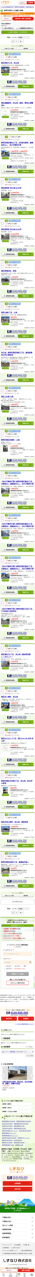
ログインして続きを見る (17, 983)
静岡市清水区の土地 (20, 1128)
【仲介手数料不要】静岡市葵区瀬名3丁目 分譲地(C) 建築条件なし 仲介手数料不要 (17, 483)
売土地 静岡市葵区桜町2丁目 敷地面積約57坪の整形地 (16, 354)
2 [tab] (15, 1094)
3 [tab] (17, 1094)
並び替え (20, 37)
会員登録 (30, 2)
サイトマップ (7, 1245)
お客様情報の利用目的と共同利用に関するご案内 (18, 1253)
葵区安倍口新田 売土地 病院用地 (14, 822)
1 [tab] (12, 1094)
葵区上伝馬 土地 (7, 397)
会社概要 (17, 1245)
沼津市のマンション (24, 1138)
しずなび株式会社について (25, 1024)
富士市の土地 (18, 1140)
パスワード (6, 959)
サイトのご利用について (11, 1250)
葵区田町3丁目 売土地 (10, 63)
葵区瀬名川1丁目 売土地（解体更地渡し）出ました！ (16, 655)
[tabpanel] (17, 1078)
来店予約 (9, 1018)
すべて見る (29, 1047)
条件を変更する (9, 28)
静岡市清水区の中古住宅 (24, 1121)
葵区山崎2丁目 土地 (9, 312)
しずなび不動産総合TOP (7, 7)
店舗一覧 (26, 1245)
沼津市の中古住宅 (7, 1126)
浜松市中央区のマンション (10, 1130)
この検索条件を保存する (25, 28)
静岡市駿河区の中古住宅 (21, 1123)
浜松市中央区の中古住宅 (9, 1138)
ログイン (22, 2)
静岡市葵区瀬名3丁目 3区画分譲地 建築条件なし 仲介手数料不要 (17, 144)
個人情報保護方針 (27, 1250)
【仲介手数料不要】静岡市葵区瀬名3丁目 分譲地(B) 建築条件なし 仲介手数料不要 (17, 525)
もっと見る (30, 1055)
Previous (3, 1075)
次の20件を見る (17, 901)
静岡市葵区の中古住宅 (8, 1121)
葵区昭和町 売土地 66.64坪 (11, 188)
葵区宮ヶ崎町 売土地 (9, 697)
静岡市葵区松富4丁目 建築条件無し (15, 862)
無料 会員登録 (26, 1270)
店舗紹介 (26, 1018)
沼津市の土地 (19, 1145)
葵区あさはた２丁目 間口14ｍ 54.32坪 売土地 (17, 740)
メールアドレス (7, 950)
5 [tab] (23, 1094)
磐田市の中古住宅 (7, 1140)
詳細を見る (25, 86)
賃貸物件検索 (6, 1229)
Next (32, 1075)
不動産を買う (6, 1217)
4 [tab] (20, 1094)
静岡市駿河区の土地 (8, 1145)
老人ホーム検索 (7, 1225)
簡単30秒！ (23, 18)
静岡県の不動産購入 (20, 7)
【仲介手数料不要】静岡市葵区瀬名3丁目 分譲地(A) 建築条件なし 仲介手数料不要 (17, 567)
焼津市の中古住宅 (19, 1142)
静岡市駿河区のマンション (10, 1135)
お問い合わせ (16, 1247)
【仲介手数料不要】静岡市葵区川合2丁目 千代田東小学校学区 (17, 610)
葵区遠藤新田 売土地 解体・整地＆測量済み (17, 104)
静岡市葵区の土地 (19, 1126)
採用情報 (6, 1247)
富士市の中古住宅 (7, 1123)
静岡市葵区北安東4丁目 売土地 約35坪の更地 (16, 782)
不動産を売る (6, 1221)
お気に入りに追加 (9, 48)
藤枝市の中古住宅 (7, 1142)
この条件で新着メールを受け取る (17, 32)
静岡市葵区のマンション (9, 1133)
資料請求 (26, 48)
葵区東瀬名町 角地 (8, 271)
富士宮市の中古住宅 (25, 1130)
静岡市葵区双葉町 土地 (10, 440)
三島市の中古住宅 (7, 1128)
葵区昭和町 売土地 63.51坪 (11, 229)
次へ (21, 41)
